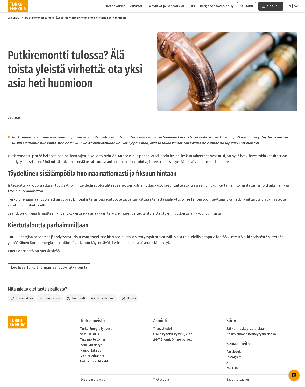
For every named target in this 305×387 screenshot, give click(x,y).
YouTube (232, 368)
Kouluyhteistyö (91, 345)
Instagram (233, 357)
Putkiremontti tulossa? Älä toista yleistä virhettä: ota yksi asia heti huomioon (75, 18)
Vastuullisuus (89, 334)
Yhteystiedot (162, 328)
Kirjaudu (271, 7)
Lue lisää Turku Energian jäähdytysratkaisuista (49, 267)
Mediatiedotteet (92, 356)
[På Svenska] (296, 6)
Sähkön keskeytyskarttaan (246, 328)
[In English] (288, 6)
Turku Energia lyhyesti (96, 328)
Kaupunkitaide (90, 350)
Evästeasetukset (92, 379)
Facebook (233, 351)
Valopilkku (13, 18)
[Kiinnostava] (50, 298)
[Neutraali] (75, 298)
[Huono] (128, 298)
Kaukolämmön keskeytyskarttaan (251, 334)
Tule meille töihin (92, 339)
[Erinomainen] (21, 298)
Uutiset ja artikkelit (94, 361)
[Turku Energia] (18, 6)
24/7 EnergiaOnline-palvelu (172, 339)
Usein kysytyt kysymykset (172, 334)
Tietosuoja (161, 379)
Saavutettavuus (238, 379)
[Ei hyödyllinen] (103, 298)
